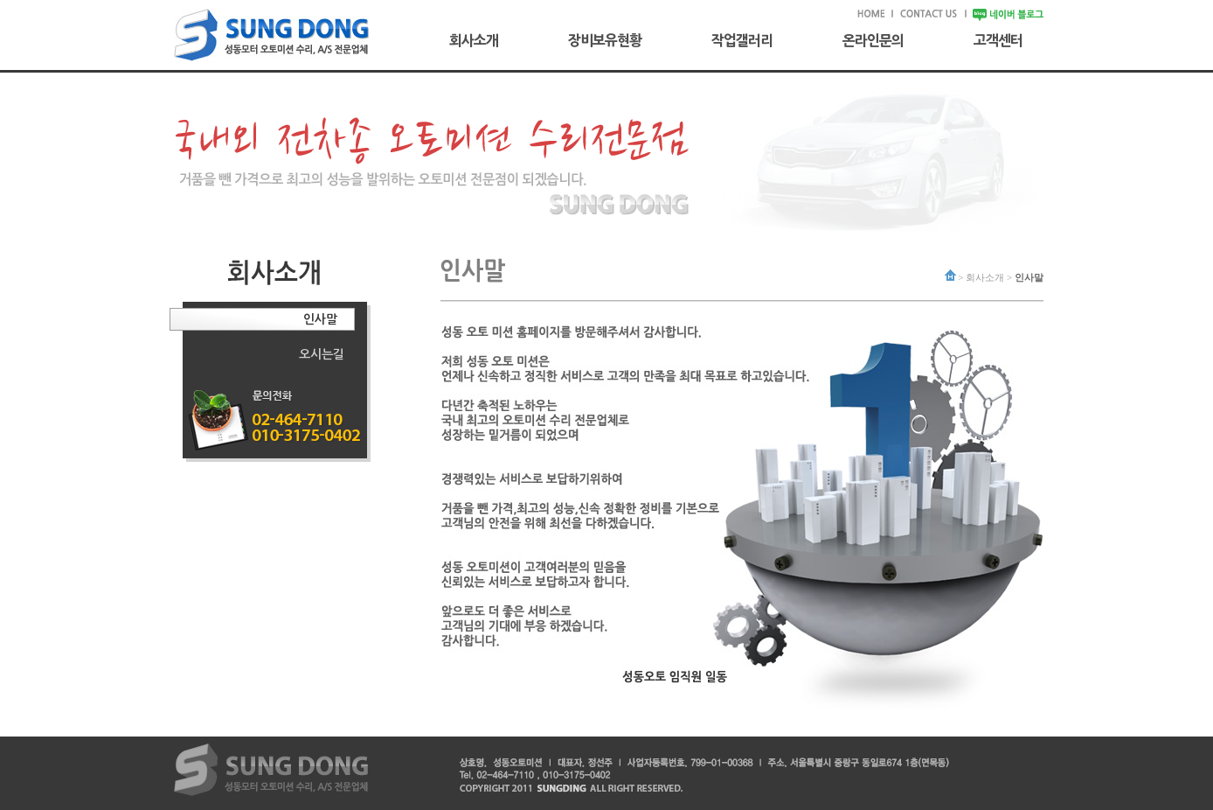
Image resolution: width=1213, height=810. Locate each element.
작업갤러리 (742, 40)
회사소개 (473, 40)
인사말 (320, 319)
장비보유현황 (604, 40)
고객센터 (998, 40)
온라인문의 (873, 40)
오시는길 (321, 354)
